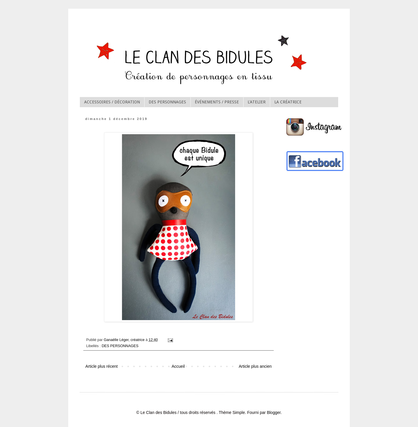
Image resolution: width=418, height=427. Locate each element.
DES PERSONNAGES (167, 102)
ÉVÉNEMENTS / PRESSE (217, 102)
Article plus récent (101, 366)
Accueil (178, 366)
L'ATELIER (257, 102)
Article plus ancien (255, 366)
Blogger (273, 412)
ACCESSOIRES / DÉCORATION (112, 102)
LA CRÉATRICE (288, 102)
